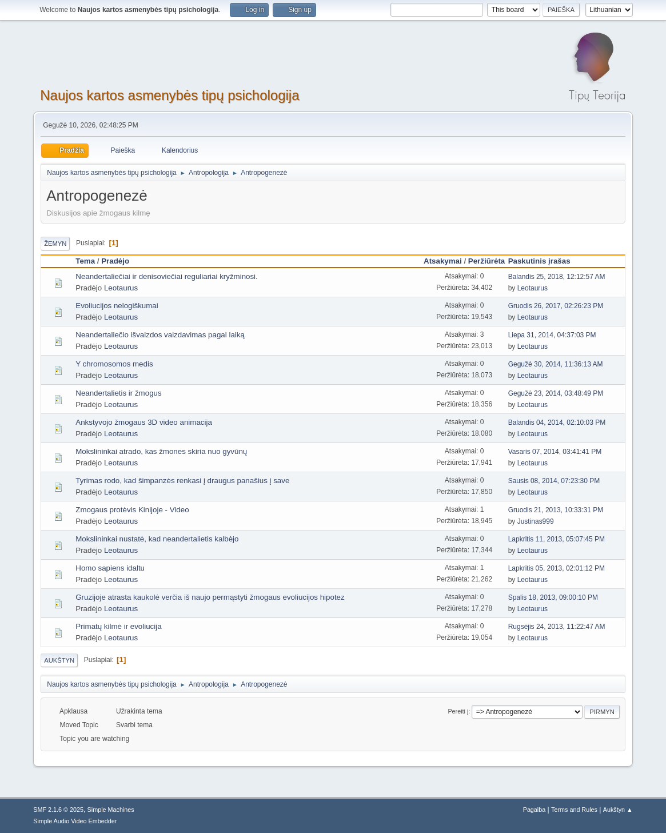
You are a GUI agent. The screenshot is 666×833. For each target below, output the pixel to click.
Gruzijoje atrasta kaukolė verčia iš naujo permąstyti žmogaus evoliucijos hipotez (209, 597)
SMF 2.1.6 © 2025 (58, 809)
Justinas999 (535, 521)
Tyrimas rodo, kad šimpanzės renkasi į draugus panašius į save (182, 480)
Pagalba (534, 809)
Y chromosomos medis (114, 364)
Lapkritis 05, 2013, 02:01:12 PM (556, 568)
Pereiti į (458, 711)
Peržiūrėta (486, 261)
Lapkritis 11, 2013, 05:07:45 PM (556, 539)
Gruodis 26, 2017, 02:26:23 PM (556, 306)
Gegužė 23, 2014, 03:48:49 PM (556, 393)
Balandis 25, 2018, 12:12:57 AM (556, 277)
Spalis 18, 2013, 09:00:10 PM (553, 597)
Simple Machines (110, 809)
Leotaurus (121, 288)
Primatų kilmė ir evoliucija (118, 626)
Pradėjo (115, 261)
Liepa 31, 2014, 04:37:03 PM (552, 335)
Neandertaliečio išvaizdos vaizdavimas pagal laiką (160, 334)
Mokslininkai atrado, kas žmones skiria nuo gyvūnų (161, 451)
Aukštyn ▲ (618, 809)
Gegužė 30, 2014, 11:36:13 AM (555, 364)
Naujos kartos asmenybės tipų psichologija (169, 95)
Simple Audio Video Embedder (75, 821)
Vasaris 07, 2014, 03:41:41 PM (555, 452)
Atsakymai (443, 261)
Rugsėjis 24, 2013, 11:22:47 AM (556, 627)
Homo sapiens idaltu (110, 568)
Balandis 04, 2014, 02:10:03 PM (557, 423)
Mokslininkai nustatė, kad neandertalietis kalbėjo (156, 539)
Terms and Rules (574, 809)
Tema (85, 261)
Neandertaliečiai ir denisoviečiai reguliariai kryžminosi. (166, 276)
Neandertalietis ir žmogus (118, 393)
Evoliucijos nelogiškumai (116, 305)
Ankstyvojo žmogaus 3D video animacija (143, 422)
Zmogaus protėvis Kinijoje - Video (132, 509)
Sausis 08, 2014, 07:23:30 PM (554, 481)
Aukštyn (59, 660)
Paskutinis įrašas (544, 261)
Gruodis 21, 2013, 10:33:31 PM (556, 510)
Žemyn (55, 243)
